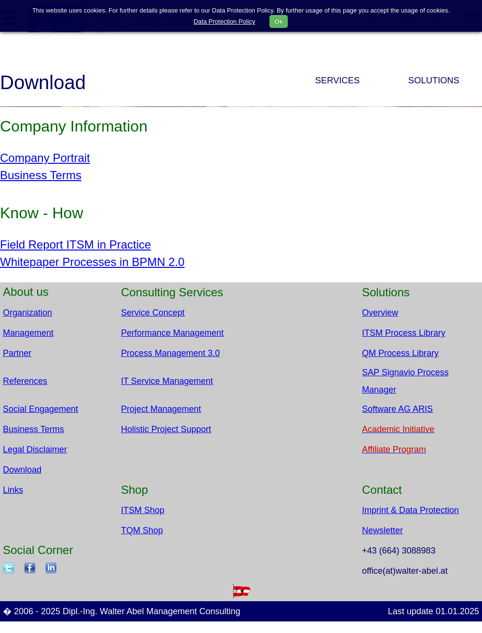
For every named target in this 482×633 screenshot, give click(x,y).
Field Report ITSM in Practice (75, 244)
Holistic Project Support (166, 429)
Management (28, 333)
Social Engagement (40, 409)
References (25, 381)
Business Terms (40, 175)
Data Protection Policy (224, 21)
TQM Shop (142, 530)
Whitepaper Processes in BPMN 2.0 (92, 261)
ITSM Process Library (403, 333)
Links (13, 490)
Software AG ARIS (397, 409)
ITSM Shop (142, 510)
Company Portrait (45, 157)
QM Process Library (400, 353)
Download (22, 470)
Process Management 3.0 (170, 353)
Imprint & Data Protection (410, 510)
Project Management (161, 409)
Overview (380, 312)
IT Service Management (167, 381)
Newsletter (382, 530)
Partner (17, 353)
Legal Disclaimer (35, 449)
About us (26, 291)
